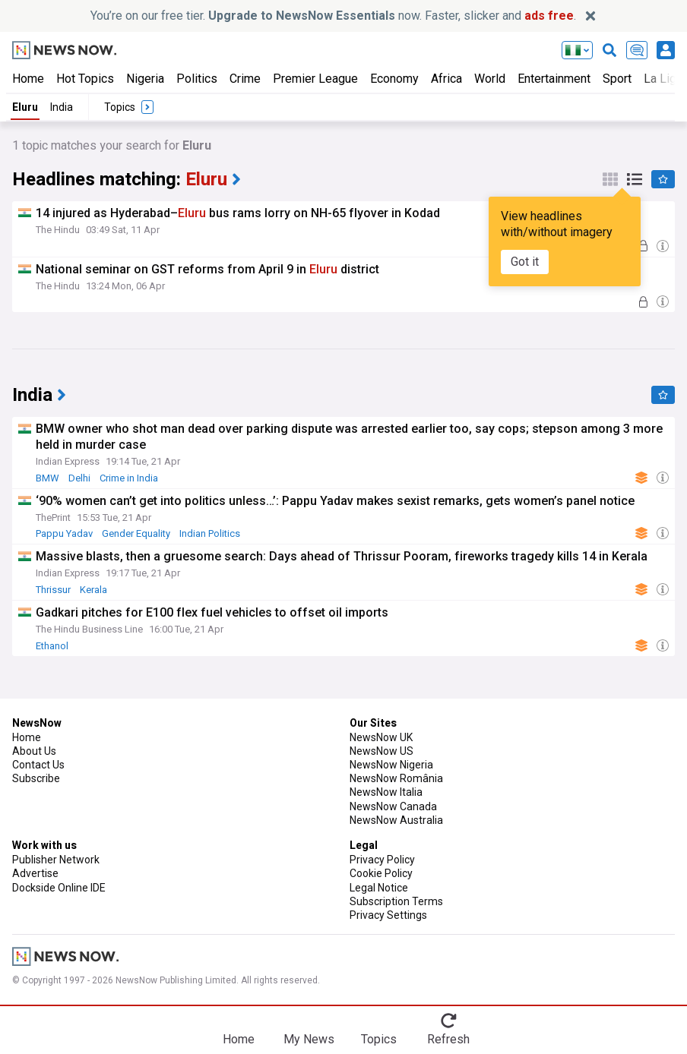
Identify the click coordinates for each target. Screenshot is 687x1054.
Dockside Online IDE (59, 888)
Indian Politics (209, 533)
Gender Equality (136, 533)
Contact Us (38, 765)
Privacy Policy (382, 860)
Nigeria (145, 78)
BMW (47, 478)
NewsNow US (381, 751)
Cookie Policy (381, 873)
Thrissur (53, 589)
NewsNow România (396, 778)
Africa (446, 78)
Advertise (35, 873)
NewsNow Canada (393, 806)
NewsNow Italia (386, 792)
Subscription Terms (396, 901)
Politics (196, 78)
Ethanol (52, 646)
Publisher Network (56, 860)
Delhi (79, 478)
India (61, 107)
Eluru (25, 107)
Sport (617, 78)
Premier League (315, 78)
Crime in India (129, 478)
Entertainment (554, 78)
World (489, 78)
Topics (379, 1039)
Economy (394, 78)
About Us (34, 751)
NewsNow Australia (396, 820)
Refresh (448, 1039)
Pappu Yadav (64, 533)
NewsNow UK (381, 737)
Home (28, 78)
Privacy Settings (388, 915)
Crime (245, 78)
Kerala (93, 589)
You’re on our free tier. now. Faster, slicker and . (333, 15)
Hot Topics (85, 78)
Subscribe (36, 778)
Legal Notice (379, 888)
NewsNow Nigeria (391, 765)
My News (308, 1039)
